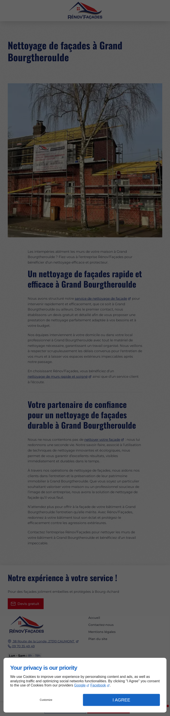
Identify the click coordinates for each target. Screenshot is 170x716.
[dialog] (85, 685)
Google (80, 685)
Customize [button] (46, 699)
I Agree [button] (121, 699)
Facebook (98, 685)
